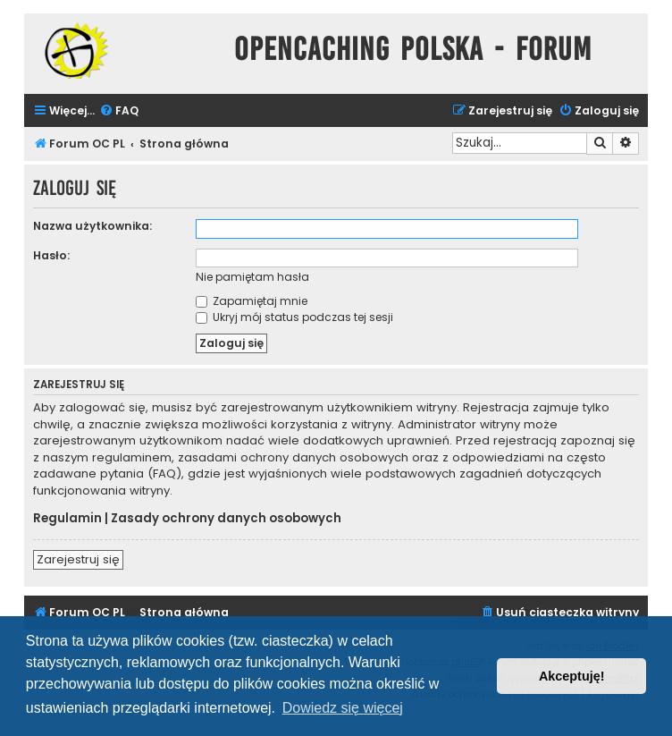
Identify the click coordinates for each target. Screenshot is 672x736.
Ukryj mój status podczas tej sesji (294, 317)
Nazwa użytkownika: (92, 225)
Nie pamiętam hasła (252, 276)
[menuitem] (119, 111)
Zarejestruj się (78, 559)
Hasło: (51, 255)
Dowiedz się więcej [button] (342, 707)
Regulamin (67, 519)
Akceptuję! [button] (572, 676)
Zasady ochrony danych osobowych (226, 519)
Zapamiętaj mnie (251, 301)
